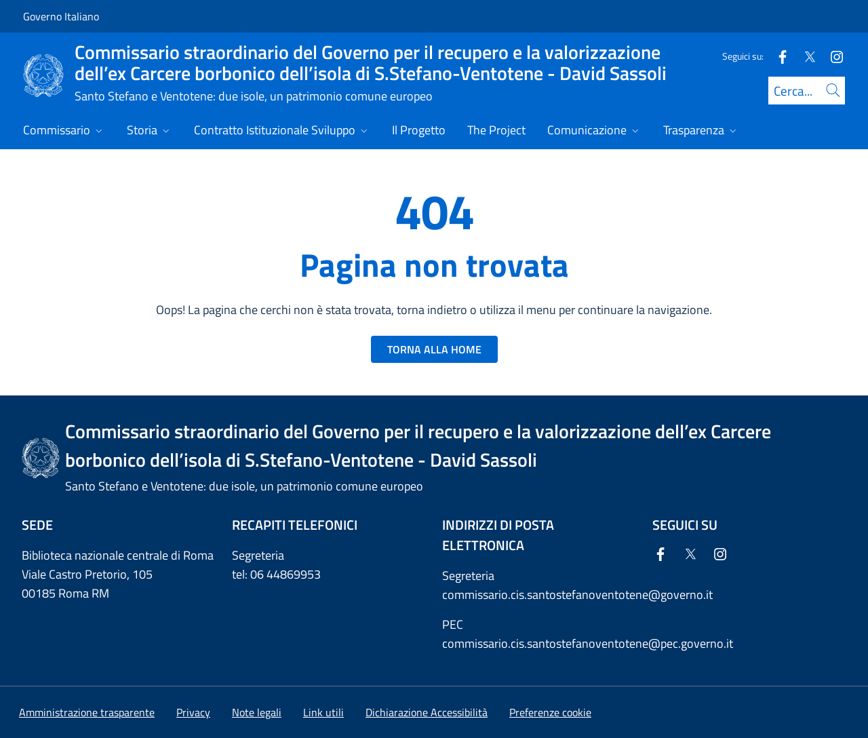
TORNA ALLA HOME (434, 349)
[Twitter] (804, 56)
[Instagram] (831, 56)
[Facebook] (777, 56)
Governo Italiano (61, 16)
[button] (550, 712)
